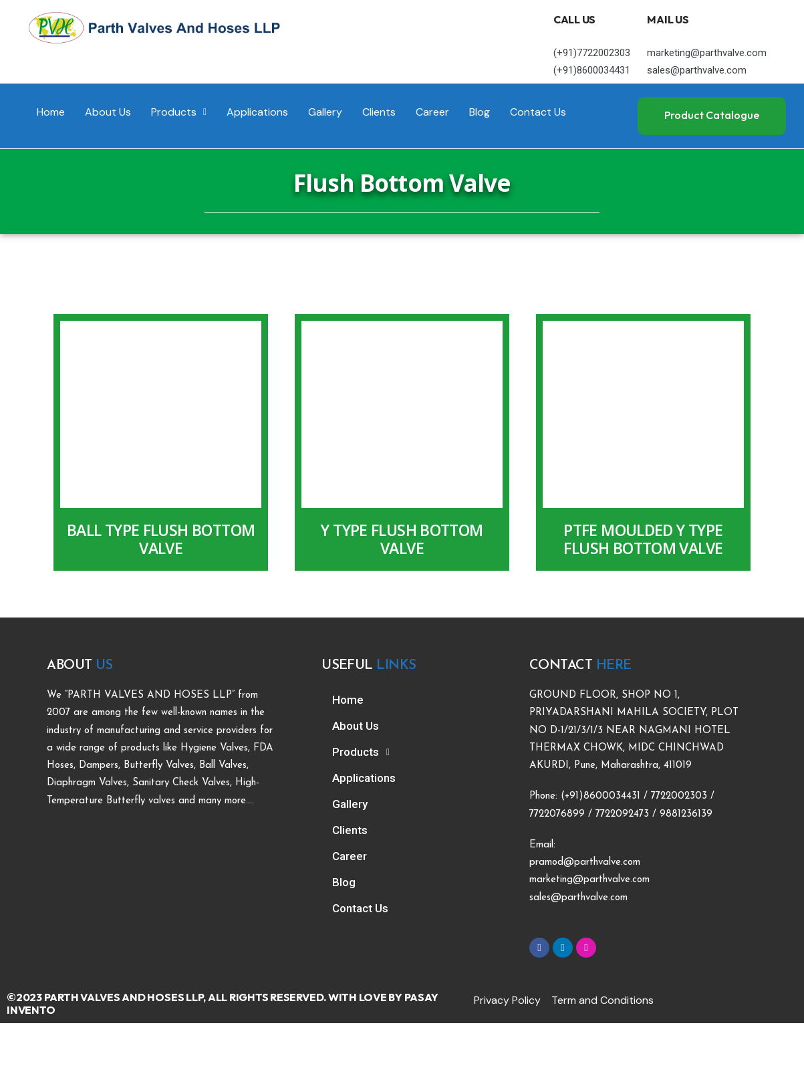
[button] (179, 112)
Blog (479, 112)
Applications (257, 112)
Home (51, 112)
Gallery (325, 112)
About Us (108, 112)
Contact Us (538, 112)
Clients (379, 112)
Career (432, 112)
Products (179, 112)
